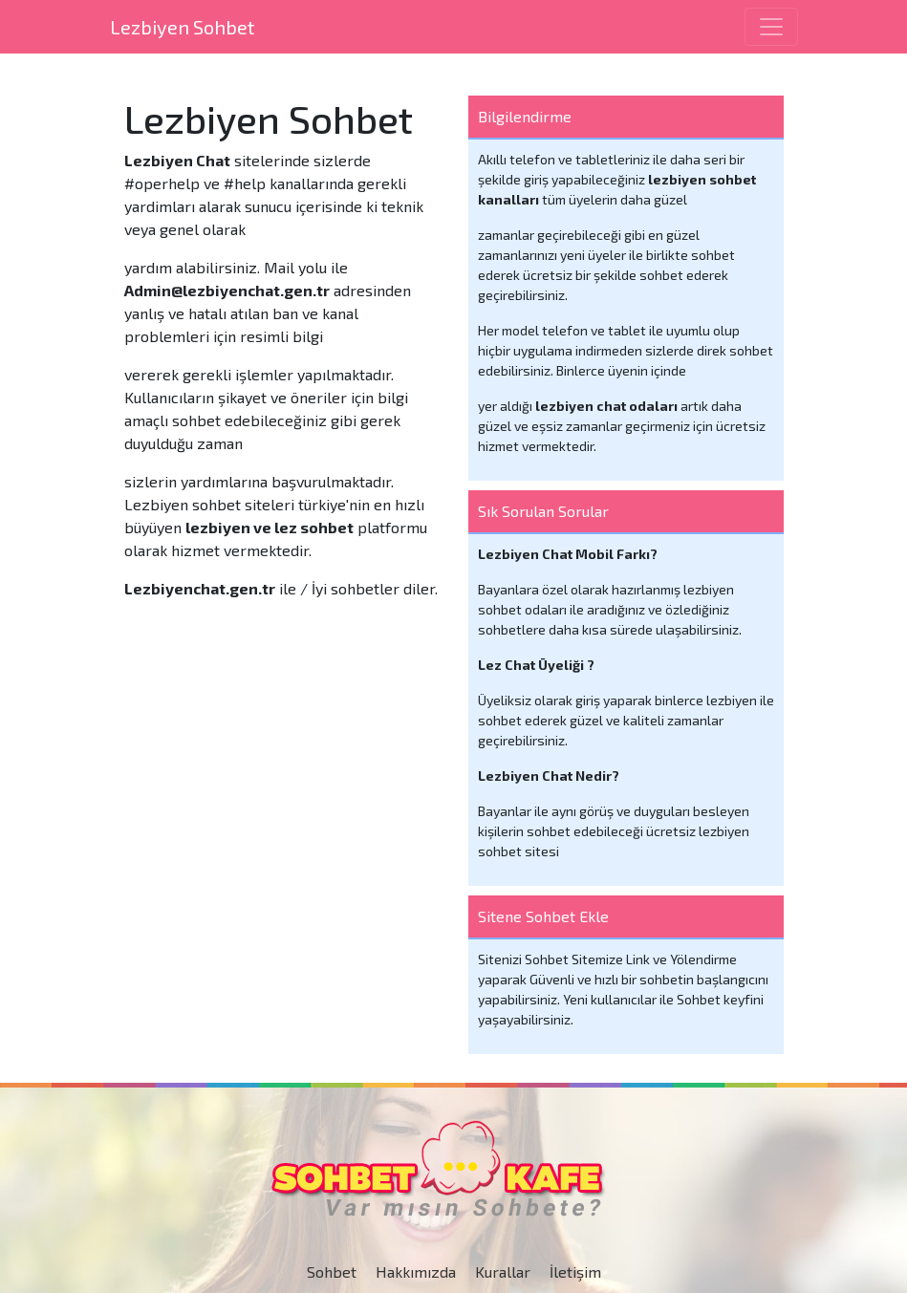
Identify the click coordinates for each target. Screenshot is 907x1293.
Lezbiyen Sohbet (182, 26)
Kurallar (502, 1271)
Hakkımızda (416, 1271)
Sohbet (331, 1271)
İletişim (575, 1271)
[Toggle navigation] (771, 27)
